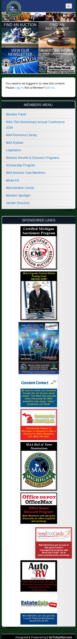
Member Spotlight (18, 195)
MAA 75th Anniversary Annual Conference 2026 (35, 124)
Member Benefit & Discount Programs (32, 158)
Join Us (50, 87)
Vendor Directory (18, 203)
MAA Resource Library (21, 135)
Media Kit (12, 180)
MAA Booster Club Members (25, 172)
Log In (19, 87)
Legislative (13, 150)
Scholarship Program (20, 165)
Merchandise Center (20, 188)
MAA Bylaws (14, 142)
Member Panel (16, 114)
